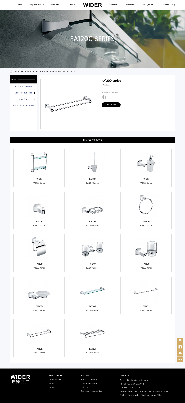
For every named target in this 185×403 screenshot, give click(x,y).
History (52, 383)
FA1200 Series (69, 71)
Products (55, 5)
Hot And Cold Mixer (23, 86)
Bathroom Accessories (50, 71)
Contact (130, 5)
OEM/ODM (148, 5)
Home (19, 5)
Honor (52, 387)
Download (112, 5)
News (72, 5)
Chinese (165, 5)
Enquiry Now (111, 104)
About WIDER (55, 379)
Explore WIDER (37, 5)
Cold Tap (23, 99)
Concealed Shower (23, 92)
